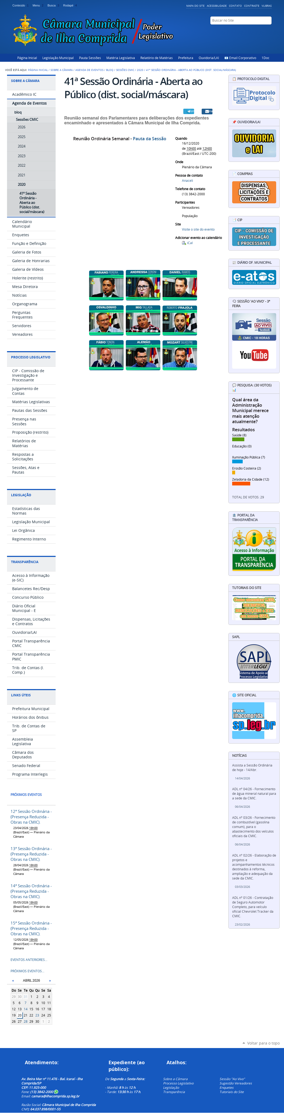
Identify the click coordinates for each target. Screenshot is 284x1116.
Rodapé (70, 5)
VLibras (267, 6)
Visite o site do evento (198, 229)
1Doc (265, 58)
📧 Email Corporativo (240, 58)
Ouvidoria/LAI (209, 58)
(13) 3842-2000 (44, 1092)
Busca (54, 5)
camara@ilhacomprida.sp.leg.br (55, 1096)
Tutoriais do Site (231, 1092)
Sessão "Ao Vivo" (232, 1079)
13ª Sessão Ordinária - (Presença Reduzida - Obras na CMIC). (31, 854)
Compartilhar (191, 111)
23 (37, 1015)
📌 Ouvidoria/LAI (246, 122)
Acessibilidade (217, 6)
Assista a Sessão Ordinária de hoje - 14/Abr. (252, 767)
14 (26, 1009)
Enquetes (226, 1087)
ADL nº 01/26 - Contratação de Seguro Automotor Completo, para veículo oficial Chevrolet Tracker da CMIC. (252, 906)
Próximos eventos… (27, 971)
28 (26, 1021)
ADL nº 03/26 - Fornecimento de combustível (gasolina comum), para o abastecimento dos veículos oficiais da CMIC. (253, 826)
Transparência (24, 562)
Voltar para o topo (263, 1043)
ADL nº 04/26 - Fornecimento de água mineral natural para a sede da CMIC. (254, 793)
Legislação (21, 495)
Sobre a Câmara (61, 70)
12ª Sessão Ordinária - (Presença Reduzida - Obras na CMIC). (31, 817)
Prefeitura (185, 58)
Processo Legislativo (30, 357)
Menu (39, 5)
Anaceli (187, 180)
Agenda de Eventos (89, 70)
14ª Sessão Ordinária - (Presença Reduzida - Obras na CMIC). (31, 891)
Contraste (251, 6)
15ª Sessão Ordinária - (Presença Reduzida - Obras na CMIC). (31, 928)
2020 (140, 70)
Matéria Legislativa (120, 58)
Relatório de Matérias (156, 58)
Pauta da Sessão (149, 139)
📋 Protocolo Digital (250, 79)
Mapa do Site (195, 6)
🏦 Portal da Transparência (245, 517)
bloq (109, 70)
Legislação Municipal (58, 58)
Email (209, 111)
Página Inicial (27, 58)
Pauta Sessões (90, 58)
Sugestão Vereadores (235, 1083)
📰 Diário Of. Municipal (252, 262)
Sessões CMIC (125, 70)
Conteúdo (21, 5)
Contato (235, 6)
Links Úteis (21, 695)
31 (26, 996)
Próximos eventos (26, 794)
